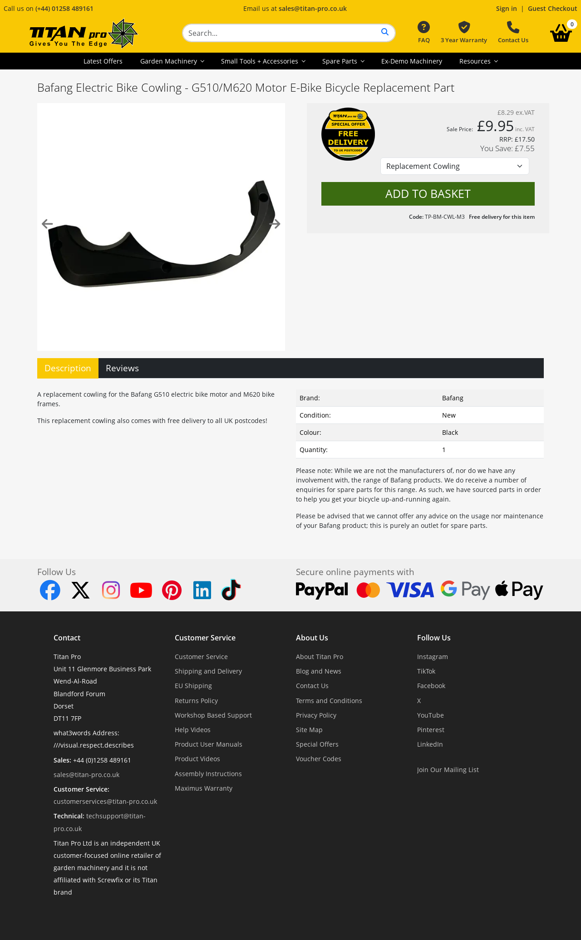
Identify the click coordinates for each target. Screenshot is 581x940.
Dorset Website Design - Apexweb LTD (322, 915)
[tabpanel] (290, 458)
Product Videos (197, 758)
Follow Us (434, 637)
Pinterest (430, 729)
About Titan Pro (319, 656)
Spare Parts (340, 61)
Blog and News (318, 671)
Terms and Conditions (329, 700)
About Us (312, 637)
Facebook (431, 685)
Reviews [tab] (122, 368)
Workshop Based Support (213, 715)
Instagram (432, 656)
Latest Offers (103, 61)
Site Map (309, 729)
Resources (475, 61)
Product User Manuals (208, 744)
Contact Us (513, 32)
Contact (67, 637)
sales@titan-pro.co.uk (313, 8)
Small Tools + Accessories (260, 61)
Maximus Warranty (203, 788)
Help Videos (193, 729)
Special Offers (317, 744)
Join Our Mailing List (448, 769)
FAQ (424, 32)
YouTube (430, 715)
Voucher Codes (318, 758)
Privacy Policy (316, 715)
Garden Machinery (169, 61)
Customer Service (205, 637)
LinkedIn (430, 744)
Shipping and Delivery (208, 671)
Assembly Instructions (208, 773)
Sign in (506, 8)
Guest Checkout (552, 8)
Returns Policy (196, 700)
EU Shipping (193, 685)
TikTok (426, 671)
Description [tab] (67, 368)
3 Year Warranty (464, 32)
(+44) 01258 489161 (64, 8)
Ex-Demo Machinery (411, 61)
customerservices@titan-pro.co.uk (105, 801)
